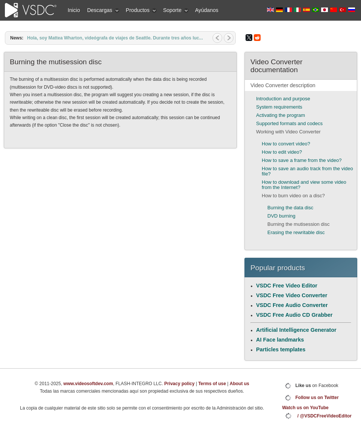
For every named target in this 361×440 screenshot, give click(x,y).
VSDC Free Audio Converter (292, 305)
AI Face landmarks (280, 340)
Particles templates (280, 349)
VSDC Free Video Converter (291, 295)
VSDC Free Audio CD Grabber (294, 315)
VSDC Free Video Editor (286, 286)
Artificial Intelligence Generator (296, 330)
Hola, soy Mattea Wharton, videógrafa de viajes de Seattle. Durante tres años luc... (115, 38)
